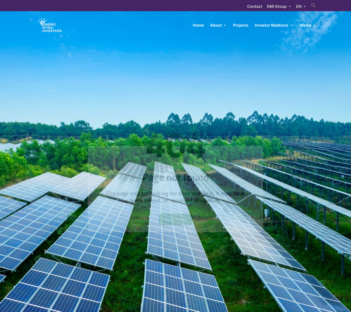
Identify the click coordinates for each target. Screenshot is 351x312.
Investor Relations (271, 25)
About (216, 25)
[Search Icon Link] (313, 7)
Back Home (175, 225)
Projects (240, 25)
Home (198, 25)
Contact (254, 6)
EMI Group (277, 6)
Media (305, 25)
